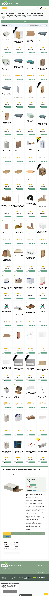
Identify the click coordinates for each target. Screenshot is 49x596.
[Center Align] (2, 25)
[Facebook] (8, 536)
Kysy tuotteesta (41, 533)
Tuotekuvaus (15, 533)
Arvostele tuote (33, 533)
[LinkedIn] (6, 536)
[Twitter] (7, 536)
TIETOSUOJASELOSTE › (41, 569)
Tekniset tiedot (7, 533)
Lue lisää (35, 490)
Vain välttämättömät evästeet (10, 593)
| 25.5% (32, 479)
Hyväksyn (10, 591)
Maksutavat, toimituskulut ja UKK (26, 595)
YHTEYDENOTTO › (41, 572)
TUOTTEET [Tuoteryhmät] (4, 8)
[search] (18, 7)
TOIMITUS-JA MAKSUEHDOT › (42, 570)
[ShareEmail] (5, 536)
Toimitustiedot (24, 533)
